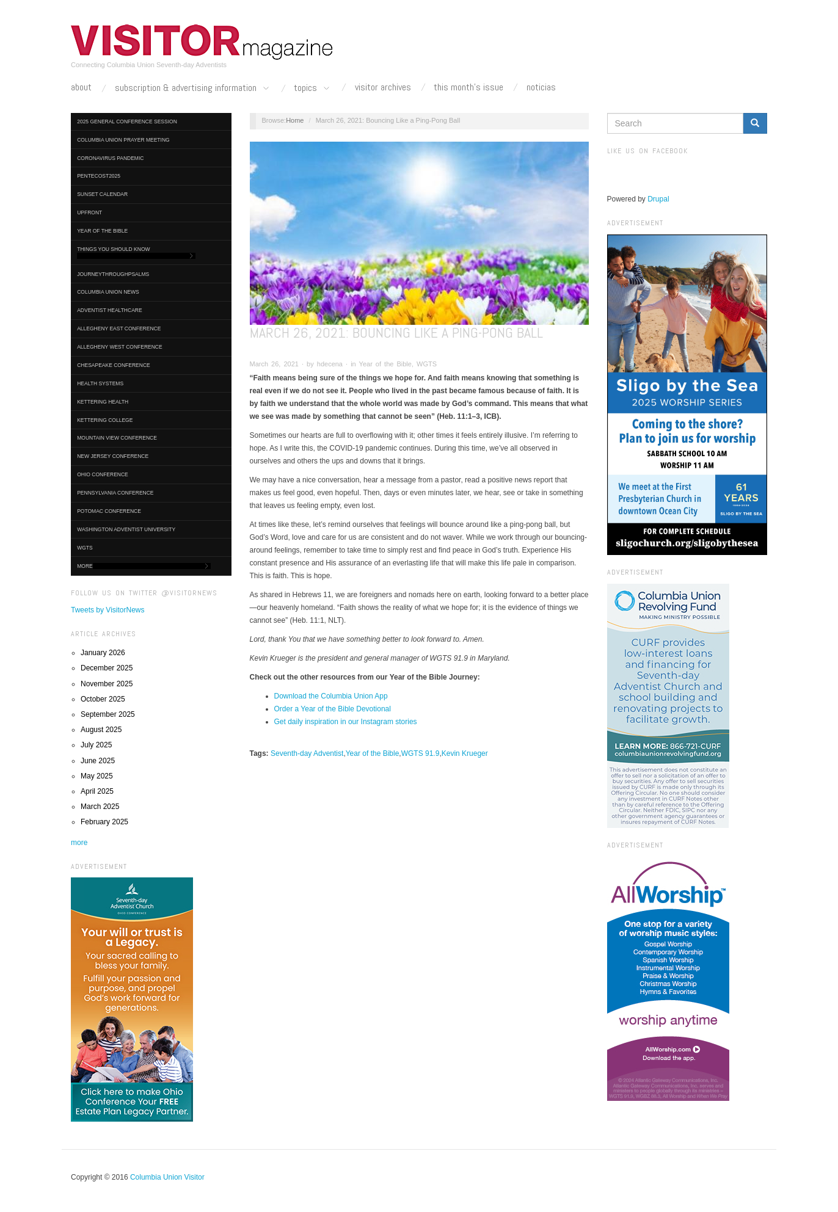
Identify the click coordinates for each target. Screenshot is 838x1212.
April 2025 (97, 791)
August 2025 (101, 729)
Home (295, 120)
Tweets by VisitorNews (108, 610)
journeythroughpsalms (113, 274)
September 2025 (108, 714)
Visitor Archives (383, 87)
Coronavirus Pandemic (110, 158)
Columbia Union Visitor (167, 1177)
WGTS (85, 548)
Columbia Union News (108, 292)
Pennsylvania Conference (115, 493)
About (81, 87)
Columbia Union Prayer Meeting (123, 140)
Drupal (658, 199)
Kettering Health (102, 402)
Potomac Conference (109, 511)
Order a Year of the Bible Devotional (332, 709)
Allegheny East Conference (119, 328)
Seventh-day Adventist (307, 753)
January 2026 (103, 652)
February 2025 (104, 822)
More (144, 566)
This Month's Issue (468, 87)
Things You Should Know (136, 252)
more (79, 842)
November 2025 (107, 684)
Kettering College (105, 420)
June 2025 (98, 761)
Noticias (541, 87)
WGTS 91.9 (420, 753)
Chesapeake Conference (113, 365)
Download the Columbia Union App (331, 696)
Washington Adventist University (126, 529)
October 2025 (103, 699)
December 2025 (107, 668)
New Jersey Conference (112, 456)
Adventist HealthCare (109, 310)
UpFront (89, 212)
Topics (313, 88)
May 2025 (97, 776)
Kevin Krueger (465, 753)
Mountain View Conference (117, 438)
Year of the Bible (102, 231)
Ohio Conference (102, 474)
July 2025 (96, 745)
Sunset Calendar (102, 194)
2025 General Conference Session (127, 121)
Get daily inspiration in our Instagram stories (345, 721)
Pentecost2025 (98, 176)
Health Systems (100, 383)
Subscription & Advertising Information (193, 88)
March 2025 (100, 806)
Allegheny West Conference (119, 347)
